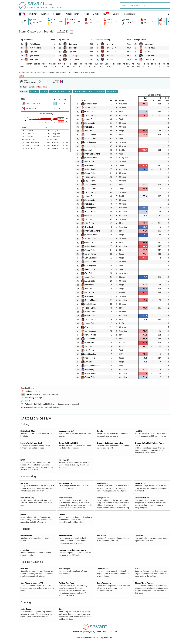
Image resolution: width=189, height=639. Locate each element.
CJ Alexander (90, 123)
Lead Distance (103, 569)
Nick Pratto (73, 48)
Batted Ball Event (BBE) (68, 443)
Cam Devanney (35, 48)
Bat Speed (24, 483)
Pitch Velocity (26, 536)
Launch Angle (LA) (66, 431)
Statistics (116, 14)
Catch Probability (104, 583)
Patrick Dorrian (91, 107)
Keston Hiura (90, 146)
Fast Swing (29, 398)
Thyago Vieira (111, 44)
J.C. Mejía (148, 52)
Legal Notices (102, 632)
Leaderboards (129, 14)
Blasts (23, 515)
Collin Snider (150, 59)
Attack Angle (140, 483)
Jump (137, 569)
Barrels (100, 431)
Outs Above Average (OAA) (31, 583)
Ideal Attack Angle (27, 498)
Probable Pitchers (72, 14)
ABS (106, 14)
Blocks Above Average (144, 583)
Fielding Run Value (66, 583)
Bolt (60, 609)
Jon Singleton (90, 142)
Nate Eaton (34, 59)
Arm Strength (64, 569)
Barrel (29, 394)
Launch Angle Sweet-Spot (31, 443)
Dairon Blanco (90, 115)
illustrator (33, 14)
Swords (62, 515)
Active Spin (101, 536)
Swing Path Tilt (103, 498)
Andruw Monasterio (92, 154)
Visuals (96, 14)
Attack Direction (65, 498)
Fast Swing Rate (65, 483)
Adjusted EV (64, 460)
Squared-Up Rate (142, 498)
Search (86, 14)
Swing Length (102, 483)
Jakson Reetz (90, 119)
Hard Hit (28, 391)
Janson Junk (150, 48)
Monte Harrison (91, 104)
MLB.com (113, 632)
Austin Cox (149, 44)
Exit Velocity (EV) (27, 431)
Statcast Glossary (36, 418)
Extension (24, 550)
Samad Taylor (74, 55)
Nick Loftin (89, 131)
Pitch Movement (65, 536)
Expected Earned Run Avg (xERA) (72, 550)
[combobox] (145, 5)
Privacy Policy (89, 632)
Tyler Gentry (34, 55)
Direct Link (23, 87)
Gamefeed (45, 14)
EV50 (22, 460)
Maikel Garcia (35, 44)
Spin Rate (139, 536)
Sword (27, 401)
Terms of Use (77, 632)
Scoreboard (57, 14)
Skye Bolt (33, 52)
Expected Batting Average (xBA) (110, 443)
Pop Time (24, 569)
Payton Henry (74, 59)
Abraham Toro (90, 138)
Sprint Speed (25, 609)
